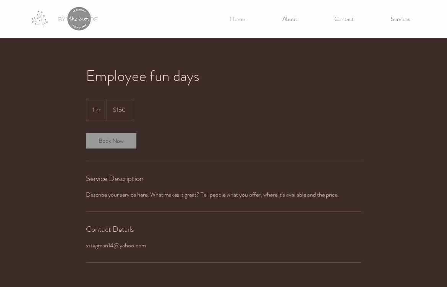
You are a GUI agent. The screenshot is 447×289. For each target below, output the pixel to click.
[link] (111, 141)
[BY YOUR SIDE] (78, 19)
